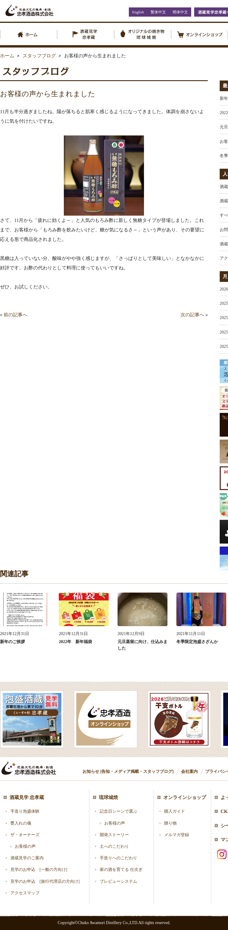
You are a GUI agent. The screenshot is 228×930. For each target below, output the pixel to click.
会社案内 (189, 771)
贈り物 (170, 823)
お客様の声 (25, 846)
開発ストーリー (114, 835)
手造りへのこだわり (118, 858)
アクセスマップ (24, 893)
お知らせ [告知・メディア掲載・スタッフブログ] (128, 771)
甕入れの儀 (20, 823)
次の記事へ (192, 314)
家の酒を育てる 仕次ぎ (121, 869)
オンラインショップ (184, 797)
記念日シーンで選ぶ (118, 811)
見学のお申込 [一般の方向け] (38, 869)
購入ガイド (174, 811)
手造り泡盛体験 (24, 811)
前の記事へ (15, 314)
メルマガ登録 (176, 835)
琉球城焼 (108, 797)
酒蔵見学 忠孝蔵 (27, 797)
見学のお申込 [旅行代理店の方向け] (45, 881)
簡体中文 (180, 12)
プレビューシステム (118, 881)
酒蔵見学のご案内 (27, 858)
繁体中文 (158, 12)
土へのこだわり (114, 846)
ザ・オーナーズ (24, 835)
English (138, 12)
